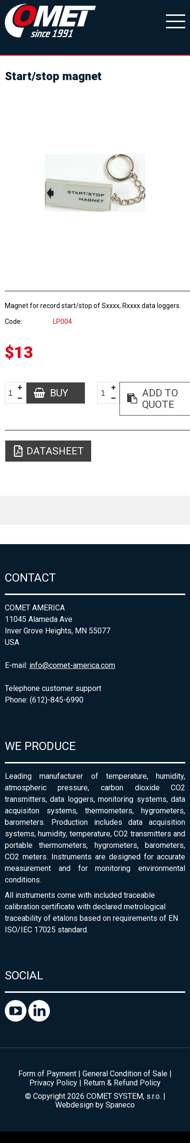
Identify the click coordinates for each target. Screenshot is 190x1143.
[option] (95, 183)
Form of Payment (47, 1073)
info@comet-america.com (72, 665)
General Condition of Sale (125, 1073)
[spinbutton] (14, 393)
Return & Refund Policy (122, 1082)
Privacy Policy (53, 1082)
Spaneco (120, 1104)
